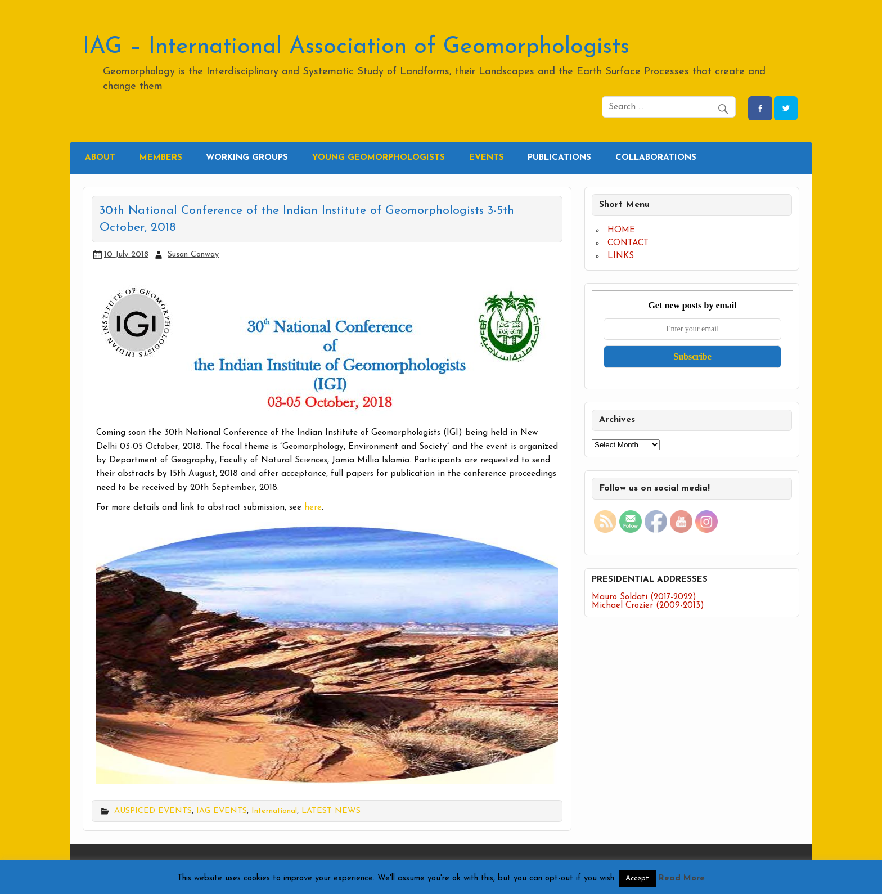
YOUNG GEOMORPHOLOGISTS (378, 158)
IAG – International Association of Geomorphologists (356, 47)
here (313, 508)
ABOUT (100, 158)
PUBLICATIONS (559, 158)
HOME (621, 230)
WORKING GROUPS (247, 158)
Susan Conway (193, 254)
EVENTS (486, 158)
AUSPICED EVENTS (153, 811)
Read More (682, 878)
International (274, 811)
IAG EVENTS (221, 811)
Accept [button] (637, 878)
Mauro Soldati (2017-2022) (644, 597)
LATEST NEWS (331, 811)
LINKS (621, 256)
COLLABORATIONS (655, 158)
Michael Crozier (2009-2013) (648, 605)
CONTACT (628, 243)
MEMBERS (161, 158)
